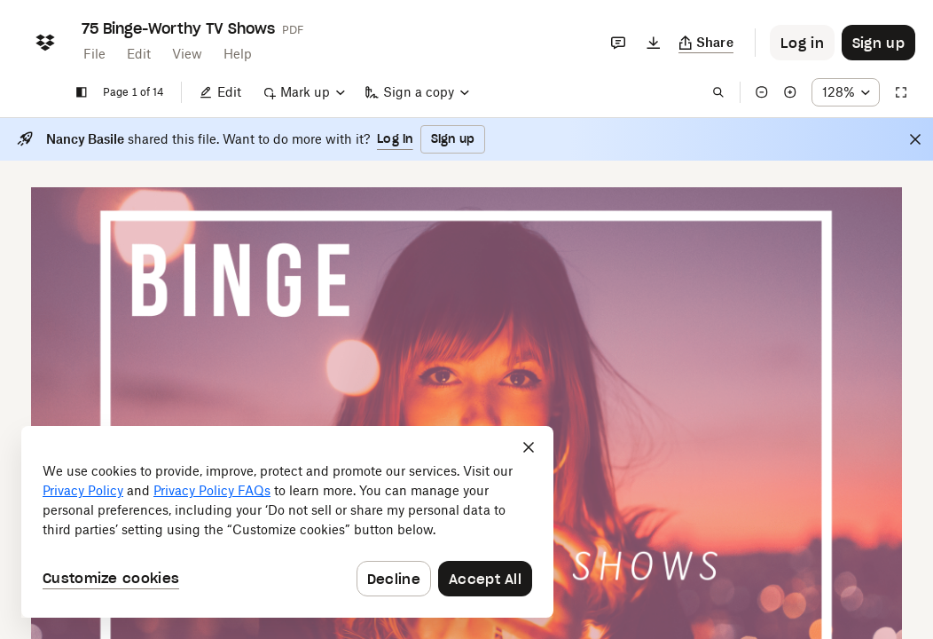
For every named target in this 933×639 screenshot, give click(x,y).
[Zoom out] (762, 92)
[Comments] (618, 42)
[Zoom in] (790, 92)
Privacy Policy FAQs (211, 490)
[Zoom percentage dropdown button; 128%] (845, 92)
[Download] (653, 42)
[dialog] (287, 522)
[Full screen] (901, 92)
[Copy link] (706, 42)
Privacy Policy (83, 490)
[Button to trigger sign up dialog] (878, 42)
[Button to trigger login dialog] (802, 42)
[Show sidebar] (81, 92)
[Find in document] (718, 92)
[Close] (915, 139)
